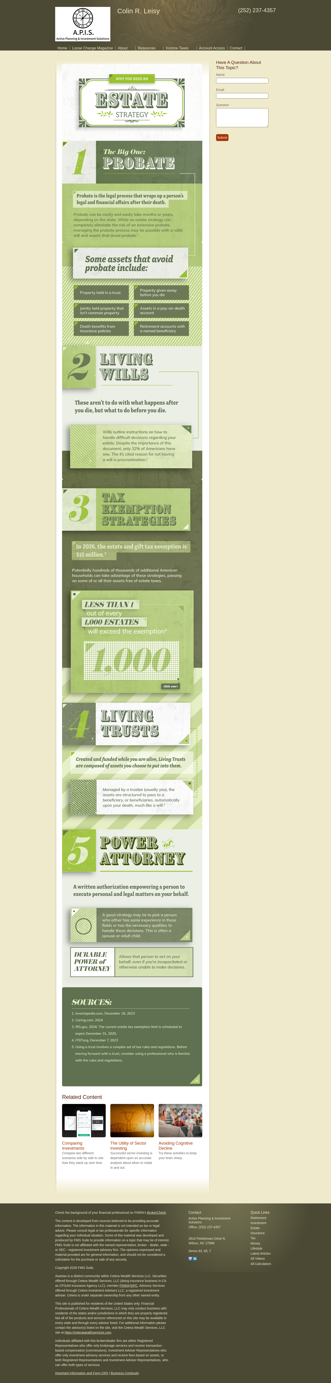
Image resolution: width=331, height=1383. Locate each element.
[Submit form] (222, 137)
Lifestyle (256, 1248)
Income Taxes (177, 48)
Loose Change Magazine (92, 48)
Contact (236, 48)
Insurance (258, 1233)
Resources (146, 48)
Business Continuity (125, 1373)
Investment (258, 1223)
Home (62, 48)
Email (220, 90)
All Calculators (261, 1264)
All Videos (258, 1258)
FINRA (124, 1285)
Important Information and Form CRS (81, 1373)
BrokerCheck (156, 1212)
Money (255, 1243)
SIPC (134, 1285)
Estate (255, 1228)
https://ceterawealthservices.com (88, 1332)
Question (222, 105)
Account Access (212, 48)
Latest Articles (261, 1253)
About (123, 48)
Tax (253, 1238)
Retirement (258, 1218)
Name (220, 74)
